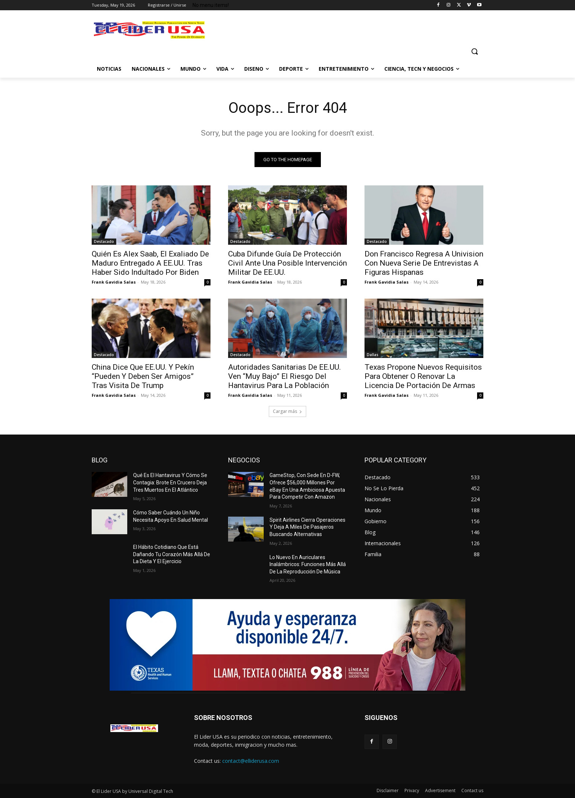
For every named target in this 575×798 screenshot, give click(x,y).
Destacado (104, 241)
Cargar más (287, 411)
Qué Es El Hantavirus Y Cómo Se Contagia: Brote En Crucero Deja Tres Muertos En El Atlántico (170, 482)
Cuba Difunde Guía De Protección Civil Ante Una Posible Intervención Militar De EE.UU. (287, 263)
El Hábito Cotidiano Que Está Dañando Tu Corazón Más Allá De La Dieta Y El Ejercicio (171, 554)
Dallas (372, 354)
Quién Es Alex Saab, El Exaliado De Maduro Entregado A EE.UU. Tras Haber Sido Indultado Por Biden (150, 263)
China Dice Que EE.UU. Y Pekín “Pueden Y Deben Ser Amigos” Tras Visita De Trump (143, 376)
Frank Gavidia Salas (114, 282)
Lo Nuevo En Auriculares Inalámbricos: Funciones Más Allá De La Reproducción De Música (308, 564)
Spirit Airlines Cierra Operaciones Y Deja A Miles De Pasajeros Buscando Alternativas (307, 527)
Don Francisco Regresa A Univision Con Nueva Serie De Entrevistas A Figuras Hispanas (424, 263)
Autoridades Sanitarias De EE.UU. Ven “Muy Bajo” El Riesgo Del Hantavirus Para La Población (284, 376)
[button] (474, 51)
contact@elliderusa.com (250, 760)
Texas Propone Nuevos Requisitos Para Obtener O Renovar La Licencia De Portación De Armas (423, 376)
